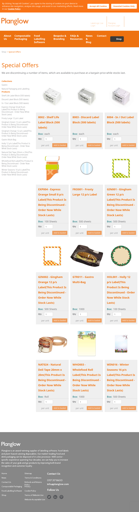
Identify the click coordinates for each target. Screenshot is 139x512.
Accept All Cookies (98, 6)
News (4, 478)
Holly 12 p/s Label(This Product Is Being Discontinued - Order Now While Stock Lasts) (16, 146)
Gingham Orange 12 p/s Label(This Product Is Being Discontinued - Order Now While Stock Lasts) (16, 133)
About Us (7, 37)
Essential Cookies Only (124, 6)
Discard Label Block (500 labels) (15, 99)
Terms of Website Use (34, 495)
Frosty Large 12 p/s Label (12, 118)
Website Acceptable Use (35, 499)
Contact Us (6, 482)
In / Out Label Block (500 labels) (15, 103)
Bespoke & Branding (59, 37)
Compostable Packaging (23, 37)
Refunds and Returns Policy (33, 483)
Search (130, 39)
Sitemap (28, 473)
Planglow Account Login (114, 24)
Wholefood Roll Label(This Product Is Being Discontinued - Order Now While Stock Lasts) (17, 163)
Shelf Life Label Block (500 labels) (16, 95)
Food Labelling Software (39, 39)
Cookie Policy (14, 9)
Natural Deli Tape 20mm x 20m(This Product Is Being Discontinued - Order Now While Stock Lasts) (17, 154)
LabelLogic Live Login (97, 24)
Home (4, 473)
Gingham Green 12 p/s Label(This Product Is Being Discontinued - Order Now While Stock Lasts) (16, 124)
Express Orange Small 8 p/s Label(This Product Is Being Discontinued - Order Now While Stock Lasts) (15, 111)
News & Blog (89, 39)
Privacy (27, 486)
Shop (119, 38)
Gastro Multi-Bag (9, 139)
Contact (101, 35)
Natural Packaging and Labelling (15, 88)
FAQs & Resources (76, 37)
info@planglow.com (58, 484)
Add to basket (60, 145)
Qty (40, 138)
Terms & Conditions (33, 478)
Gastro (4, 85)
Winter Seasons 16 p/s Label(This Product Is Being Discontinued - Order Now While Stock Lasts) (16, 172)
